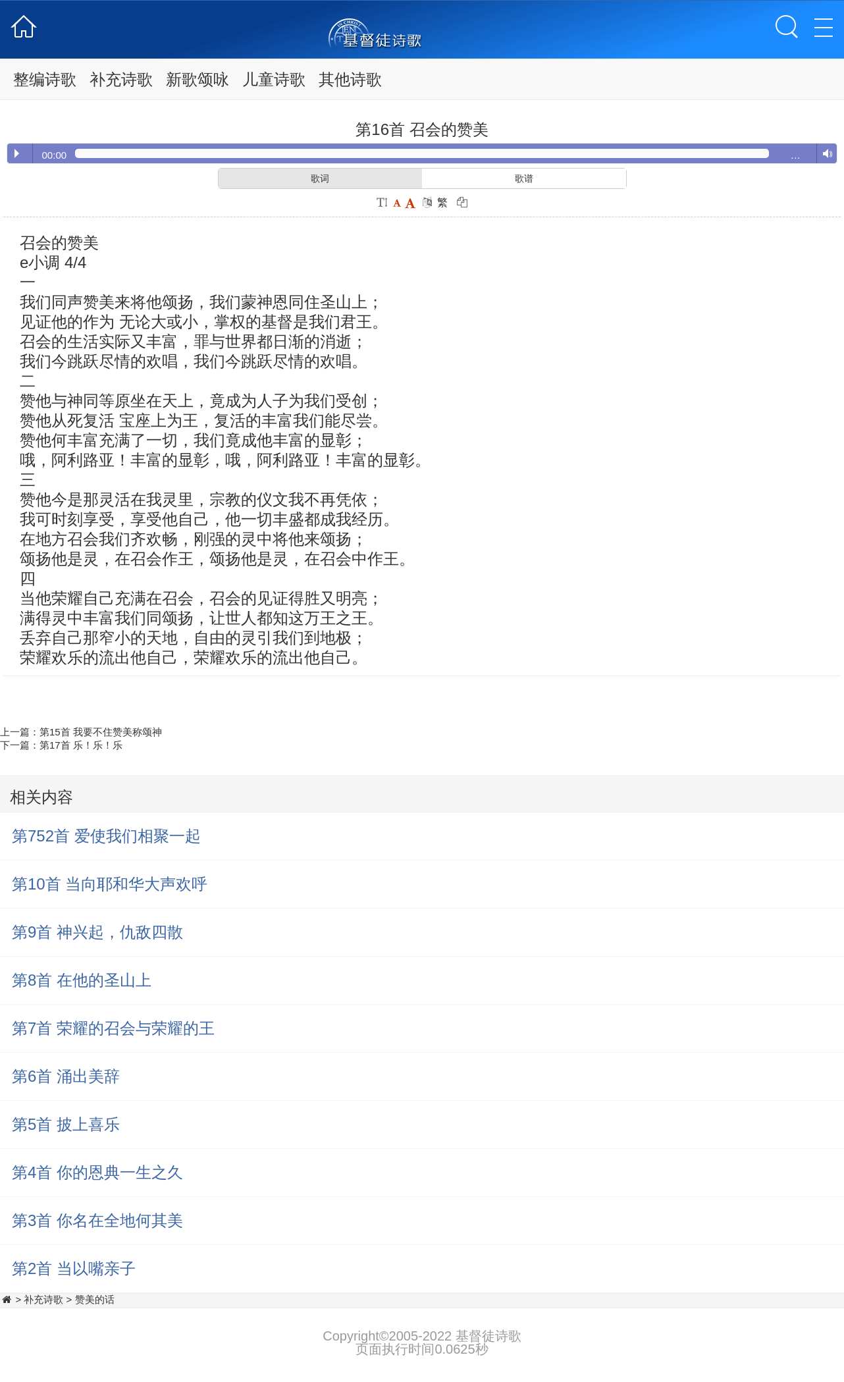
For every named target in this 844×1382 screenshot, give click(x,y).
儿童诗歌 (273, 79)
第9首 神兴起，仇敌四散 (97, 932)
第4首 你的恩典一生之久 (97, 1172)
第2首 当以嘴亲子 (74, 1268)
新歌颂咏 (197, 79)
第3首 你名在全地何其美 (97, 1220)
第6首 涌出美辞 (66, 1076)
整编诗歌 (44, 79)
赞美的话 (95, 1299)
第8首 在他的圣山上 (81, 980)
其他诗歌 (350, 79)
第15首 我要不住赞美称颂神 (101, 731)
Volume (824, 154)
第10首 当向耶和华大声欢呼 (109, 884)
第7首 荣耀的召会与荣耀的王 (113, 1028)
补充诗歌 (121, 79)
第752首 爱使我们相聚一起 (106, 836)
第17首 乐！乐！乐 (81, 745)
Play (16, 153)
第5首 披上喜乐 (66, 1124)
